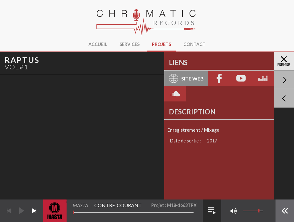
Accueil (97, 44)
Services (130, 44)
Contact (194, 44)
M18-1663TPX (182, 205)
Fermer (283, 61)
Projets (161, 44)
